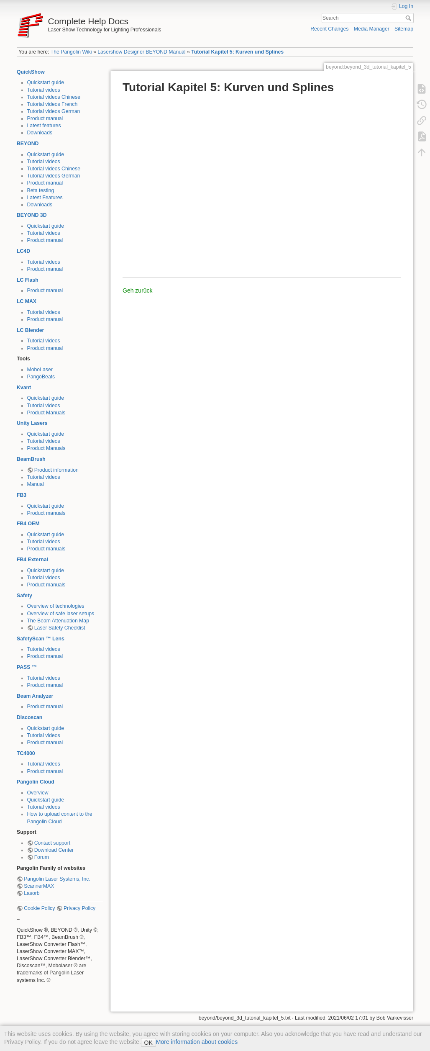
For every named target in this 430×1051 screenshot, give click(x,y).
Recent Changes (329, 29)
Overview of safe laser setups (61, 614)
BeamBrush (31, 459)
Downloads (40, 133)
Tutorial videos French (52, 104)
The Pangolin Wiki (71, 52)
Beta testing (40, 190)
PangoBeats (41, 377)
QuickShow (31, 72)
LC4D (23, 251)
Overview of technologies (55, 606)
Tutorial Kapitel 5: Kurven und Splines (237, 52)
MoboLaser (40, 370)
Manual (35, 484)
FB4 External (32, 560)
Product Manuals (46, 413)
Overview (38, 793)
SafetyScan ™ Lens (40, 639)
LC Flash (27, 280)
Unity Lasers (32, 423)
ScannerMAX (39, 886)
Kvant (24, 388)
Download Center (54, 850)
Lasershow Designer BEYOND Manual (141, 52)
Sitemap (403, 29)
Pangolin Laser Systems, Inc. (57, 879)
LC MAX (26, 301)
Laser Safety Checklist (59, 628)
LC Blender (30, 330)
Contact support (52, 843)
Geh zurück (138, 290)
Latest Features (45, 197)
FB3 (21, 495)
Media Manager (371, 29)
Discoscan (29, 717)
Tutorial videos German (53, 111)
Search (409, 18)
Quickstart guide (45, 82)
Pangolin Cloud (35, 782)
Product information (56, 470)
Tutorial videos (43, 90)
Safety (24, 596)
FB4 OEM (28, 524)
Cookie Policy (39, 908)
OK (148, 1042)
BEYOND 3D (31, 215)
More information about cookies (197, 1041)
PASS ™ (27, 667)
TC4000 (26, 753)
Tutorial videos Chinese (54, 97)
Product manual (45, 118)
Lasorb (31, 893)
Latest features (44, 125)
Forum (41, 857)
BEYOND (27, 143)
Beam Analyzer (35, 696)
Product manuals (46, 513)
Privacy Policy (79, 908)
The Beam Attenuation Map (58, 621)
